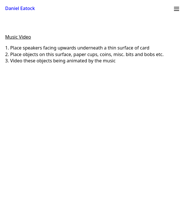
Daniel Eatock (20, 8)
